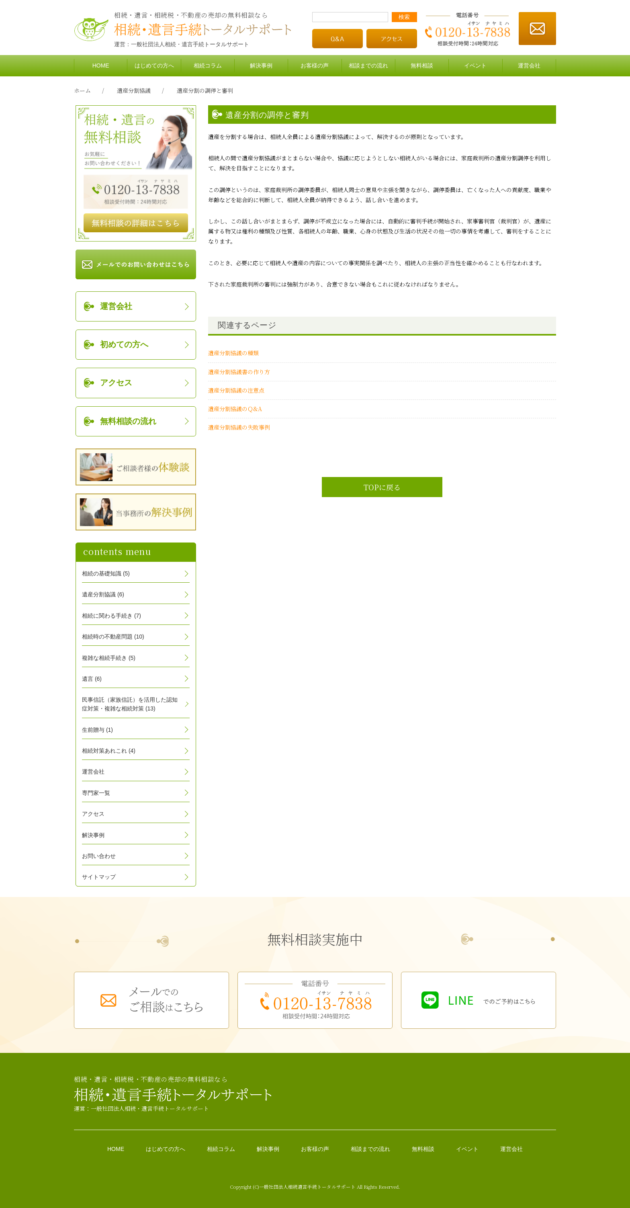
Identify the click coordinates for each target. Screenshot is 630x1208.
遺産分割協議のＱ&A (235, 409)
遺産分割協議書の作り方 (239, 372)
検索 (404, 17)
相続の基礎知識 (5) (106, 573)
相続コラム (208, 65)
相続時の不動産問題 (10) (113, 636)
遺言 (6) (92, 679)
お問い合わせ (99, 856)
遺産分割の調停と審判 (205, 90)
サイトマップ (99, 877)
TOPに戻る (382, 487)
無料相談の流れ (128, 421)
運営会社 (529, 65)
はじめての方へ (154, 65)
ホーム (82, 90)
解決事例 (261, 65)
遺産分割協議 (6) (103, 594)
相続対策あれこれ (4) (108, 750)
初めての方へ (124, 344)
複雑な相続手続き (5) (108, 658)
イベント (475, 65)
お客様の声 (315, 65)
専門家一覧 (96, 793)
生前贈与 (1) (97, 730)
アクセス (116, 382)
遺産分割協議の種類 (233, 353)
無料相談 (422, 65)
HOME (100, 65)
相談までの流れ (368, 65)
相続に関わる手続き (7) (111, 615)
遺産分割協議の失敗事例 (239, 427)
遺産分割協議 (134, 90)
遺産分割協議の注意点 (236, 390)
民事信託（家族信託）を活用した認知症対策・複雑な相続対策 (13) (130, 704)
